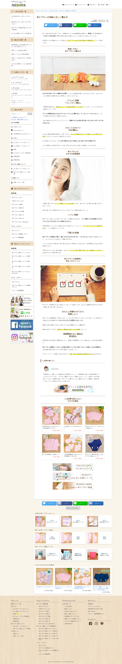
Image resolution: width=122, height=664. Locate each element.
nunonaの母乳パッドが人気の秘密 (21, 65)
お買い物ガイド (92, 4)
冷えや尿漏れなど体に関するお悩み (21, 89)
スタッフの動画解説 (18, 237)
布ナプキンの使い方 (18, 215)
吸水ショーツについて (68, 4)
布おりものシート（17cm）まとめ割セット (63, 587)
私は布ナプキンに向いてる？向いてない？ (21, 23)
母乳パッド (16, 633)
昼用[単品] (17, 156)
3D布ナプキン (18, 127)
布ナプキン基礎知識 (42, 604)
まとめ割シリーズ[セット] (21, 146)
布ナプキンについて (80, 4)
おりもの (13, 119)
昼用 (18, 119)
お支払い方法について (71, 611)
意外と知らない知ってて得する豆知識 (21, 95)
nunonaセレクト (19, 130)
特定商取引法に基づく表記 (95, 609)
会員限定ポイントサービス (72, 616)
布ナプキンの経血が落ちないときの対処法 (21, 28)
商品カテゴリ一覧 (16, 604)
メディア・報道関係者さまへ (96, 614)
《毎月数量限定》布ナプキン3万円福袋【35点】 (82, 587)
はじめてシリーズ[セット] (21, 142)
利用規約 (90, 604)
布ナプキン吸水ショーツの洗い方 (21, 267)
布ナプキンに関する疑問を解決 (21, 83)
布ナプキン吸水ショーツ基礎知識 (46, 626)
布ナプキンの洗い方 (18, 218)
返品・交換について (70, 614)
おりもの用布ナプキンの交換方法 (21, 33)
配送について (68, 609)
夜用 (22, 119)
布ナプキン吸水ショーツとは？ (21, 252)
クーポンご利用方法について (73, 621)
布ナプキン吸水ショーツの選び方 (21, 257)
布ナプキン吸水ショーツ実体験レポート (21, 286)
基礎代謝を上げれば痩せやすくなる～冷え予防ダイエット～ (21, 45)
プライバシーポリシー (94, 606)
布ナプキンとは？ (17, 197)
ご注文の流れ (68, 606)
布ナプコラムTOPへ (73, 508)
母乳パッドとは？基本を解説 (20, 54)
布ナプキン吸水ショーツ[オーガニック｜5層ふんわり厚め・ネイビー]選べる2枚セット (101, 588)
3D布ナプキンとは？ (18, 201)
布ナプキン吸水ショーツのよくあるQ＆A (21, 272)
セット (26, 119)
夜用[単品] (17, 160)
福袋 (15, 149)
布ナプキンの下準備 (18, 211)
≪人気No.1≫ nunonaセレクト (44, 587)
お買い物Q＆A (69, 623)
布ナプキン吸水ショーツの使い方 (21, 262)
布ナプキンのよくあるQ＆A (20, 222)
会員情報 (101, 4)
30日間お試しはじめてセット (22, 134)
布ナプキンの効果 (17, 204)
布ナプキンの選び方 (18, 208)
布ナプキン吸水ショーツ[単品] (22, 173)
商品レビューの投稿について (73, 618)
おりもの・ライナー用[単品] (22, 153)
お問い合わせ (91, 611)
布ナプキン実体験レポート (20, 234)
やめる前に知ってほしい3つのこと (21, 17)
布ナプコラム (16, 230)
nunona (64, 661)
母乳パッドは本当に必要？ (19, 50)
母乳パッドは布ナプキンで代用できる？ (21, 59)
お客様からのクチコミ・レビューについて (21, 102)
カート (108, 4)
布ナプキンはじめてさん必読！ (21, 78)
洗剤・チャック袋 (19, 182)
